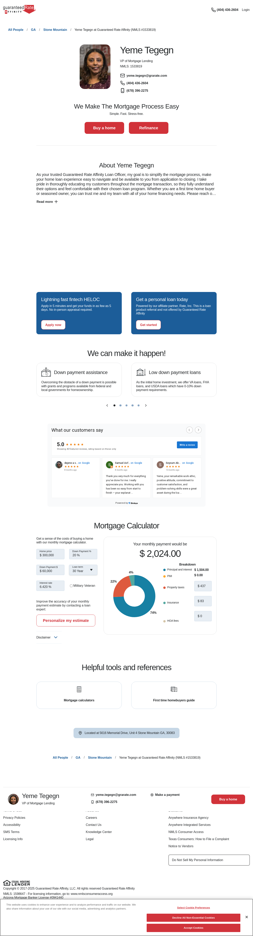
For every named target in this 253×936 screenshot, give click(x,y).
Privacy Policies (14, 817)
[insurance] (203, 601)
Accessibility (11, 824)
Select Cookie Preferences (193, 907)
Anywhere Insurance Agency (188, 817)
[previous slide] (107, 405)
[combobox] (83, 570)
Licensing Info (13, 839)
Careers (91, 817)
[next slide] (146, 405)
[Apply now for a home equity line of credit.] (53, 325)
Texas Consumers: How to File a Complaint (198, 839)
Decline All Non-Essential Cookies (193, 917)
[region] (126, 917)
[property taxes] (203, 586)
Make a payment (165, 794)
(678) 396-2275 (104, 802)
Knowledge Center (99, 832)
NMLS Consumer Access (186, 832)
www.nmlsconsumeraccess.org (92, 893)
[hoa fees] (203, 616)
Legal (89, 839)
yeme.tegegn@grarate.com (113, 794)
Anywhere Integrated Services (189, 824)
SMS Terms (11, 832)
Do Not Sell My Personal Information (197, 860)
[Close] (246, 917)
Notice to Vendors (180, 846)
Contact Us (93, 824)
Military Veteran (84, 585)
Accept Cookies (193, 927)
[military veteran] (71, 586)
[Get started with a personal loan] (148, 325)
